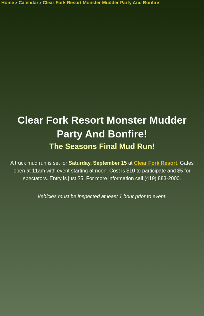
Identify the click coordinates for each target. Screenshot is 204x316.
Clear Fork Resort (155, 163)
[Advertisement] (102, 63)
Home (7, 2)
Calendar (29, 2)
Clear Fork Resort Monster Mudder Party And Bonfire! (102, 2)
